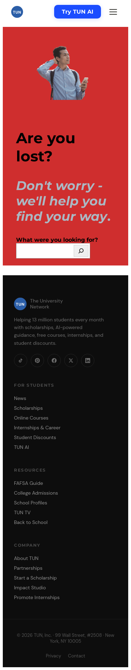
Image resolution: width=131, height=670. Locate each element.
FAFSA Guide (28, 483)
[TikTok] (20, 360)
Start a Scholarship (35, 578)
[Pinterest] (37, 360)
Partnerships (28, 568)
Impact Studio (30, 587)
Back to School (31, 522)
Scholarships (28, 408)
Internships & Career (37, 427)
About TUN (26, 558)
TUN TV (22, 512)
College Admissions (36, 493)
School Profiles (30, 503)
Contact (76, 656)
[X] (71, 360)
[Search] (81, 251)
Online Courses (31, 418)
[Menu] (113, 12)
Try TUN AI (77, 11)
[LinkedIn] (87, 360)
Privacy (53, 656)
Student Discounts (35, 437)
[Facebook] (54, 360)
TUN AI (21, 447)
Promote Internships (37, 597)
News (20, 398)
